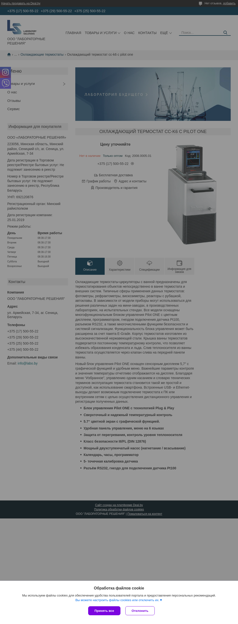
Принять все (104, 611)
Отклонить (140, 611)
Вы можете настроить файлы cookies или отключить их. (117, 600)
